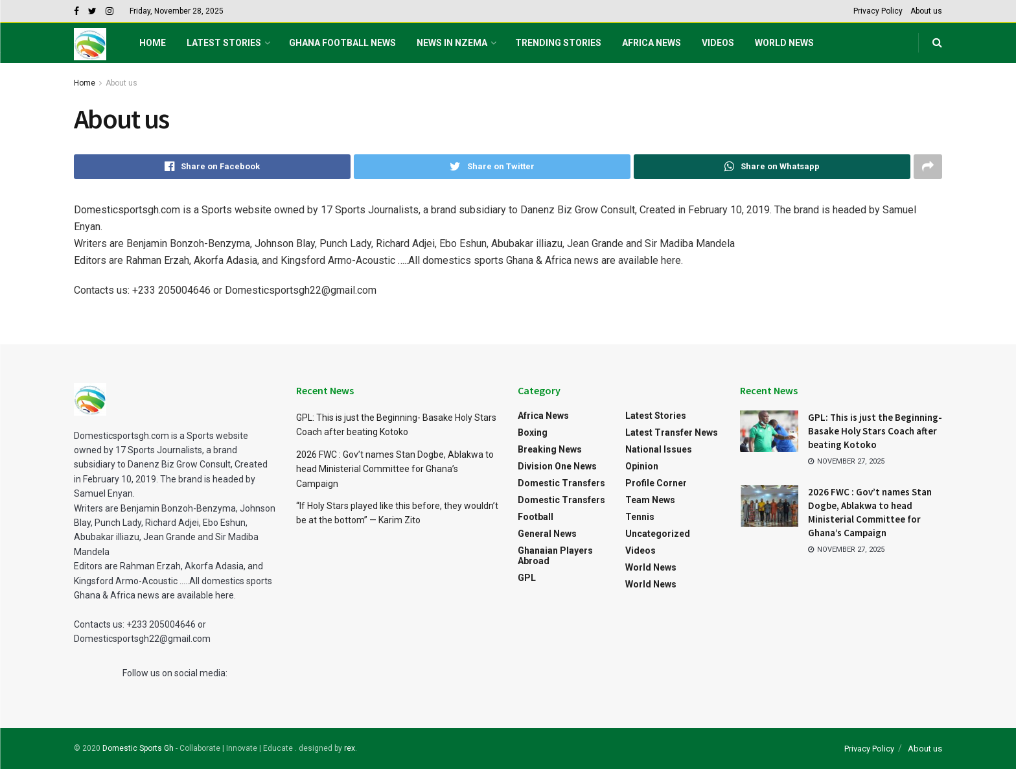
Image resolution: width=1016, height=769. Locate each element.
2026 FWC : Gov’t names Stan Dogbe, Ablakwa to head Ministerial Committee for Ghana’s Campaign (395, 469)
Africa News (651, 43)
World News (784, 43)
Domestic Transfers (561, 483)
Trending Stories (558, 43)
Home (152, 43)
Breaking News (550, 449)
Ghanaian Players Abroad (555, 555)
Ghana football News (342, 43)
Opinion (641, 466)
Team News (650, 500)
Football (535, 517)
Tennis (639, 517)
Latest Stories (224, 43)
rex (349, 748)
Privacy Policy (878, 11)
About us (926, 11)
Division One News (557, 466)
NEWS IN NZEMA (452, 43)
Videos (718, 43)
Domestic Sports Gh (138, 748)
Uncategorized (657, 533)
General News (547, 533)
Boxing (533, 432)
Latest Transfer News (671, 432)
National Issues (658, 449)
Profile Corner (656, 483)
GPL (527, 578)
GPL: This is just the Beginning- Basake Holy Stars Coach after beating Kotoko (875, 431)
